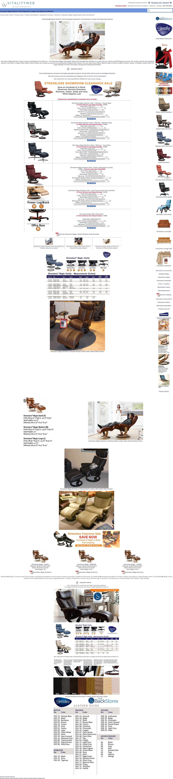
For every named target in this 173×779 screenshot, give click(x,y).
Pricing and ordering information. (89, 64)
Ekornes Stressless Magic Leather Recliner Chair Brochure (77, 234)
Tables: (77, 115)
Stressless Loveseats (164, 230)
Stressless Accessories (164, 270)
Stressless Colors (164, 95)
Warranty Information (164, 305)
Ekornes (57, 15)
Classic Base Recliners (164, 128)
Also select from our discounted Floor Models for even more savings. (77, 79)
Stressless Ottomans (164, 280)
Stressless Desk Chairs (164, 196)
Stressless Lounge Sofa (164, 247)
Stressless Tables (164, 277)
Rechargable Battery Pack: (81, 178)
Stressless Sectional (164, 264)
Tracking (159, 6)
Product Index (19, 15)
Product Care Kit (164, 309)
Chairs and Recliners (31, 15)
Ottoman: (83, 113)
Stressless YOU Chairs (164, 213)
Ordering (152, 6)
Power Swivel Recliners (164, 112)
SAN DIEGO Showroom (164, 38)
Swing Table (86, 73)
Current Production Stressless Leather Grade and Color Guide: (86, 696)
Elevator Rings (164, 274)
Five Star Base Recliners (164, 179)
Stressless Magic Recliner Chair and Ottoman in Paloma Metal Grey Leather (49, 247)
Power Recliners (164, 161)
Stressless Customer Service (137, 3)
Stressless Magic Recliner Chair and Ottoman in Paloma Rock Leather (106, 247)
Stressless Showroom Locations (138, 6)
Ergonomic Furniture (46, 15)
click (89, 76)
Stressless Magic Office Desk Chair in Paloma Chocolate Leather (78, 247)
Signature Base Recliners (164, 145)
